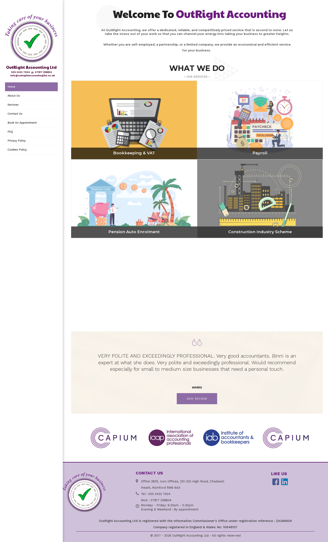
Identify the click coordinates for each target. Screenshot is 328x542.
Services (13, 104)
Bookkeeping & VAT (134, 153)
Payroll (259, 153)
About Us (14, 95)
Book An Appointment (22, 122)
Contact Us (15, 113)
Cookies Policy (17, 149)
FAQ (10, 131)
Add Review (197, 398)
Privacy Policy (17, 140)
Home (11, 86)
